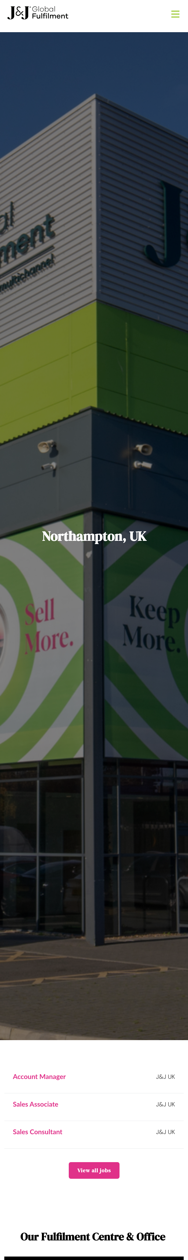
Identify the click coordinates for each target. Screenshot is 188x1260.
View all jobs (94, 1170)
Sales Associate (35, 1104)
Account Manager (39, 1076)
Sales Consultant (37, 1132)
